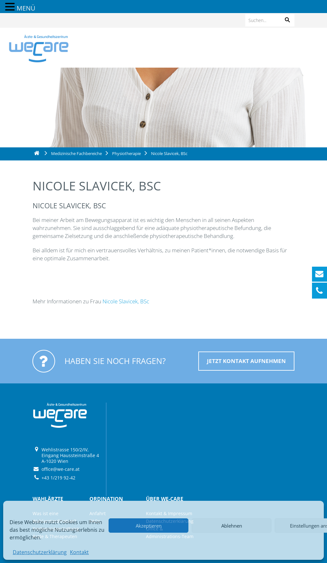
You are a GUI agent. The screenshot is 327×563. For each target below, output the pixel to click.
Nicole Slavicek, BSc (126, 301)
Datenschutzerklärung (40, 552)
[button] (287, 20)
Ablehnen (231, 525)
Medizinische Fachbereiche (76, 153)
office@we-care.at (61, 469)
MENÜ (26, 8)
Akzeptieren (149, 525)
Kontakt (79, 552)
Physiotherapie (126, 153)
